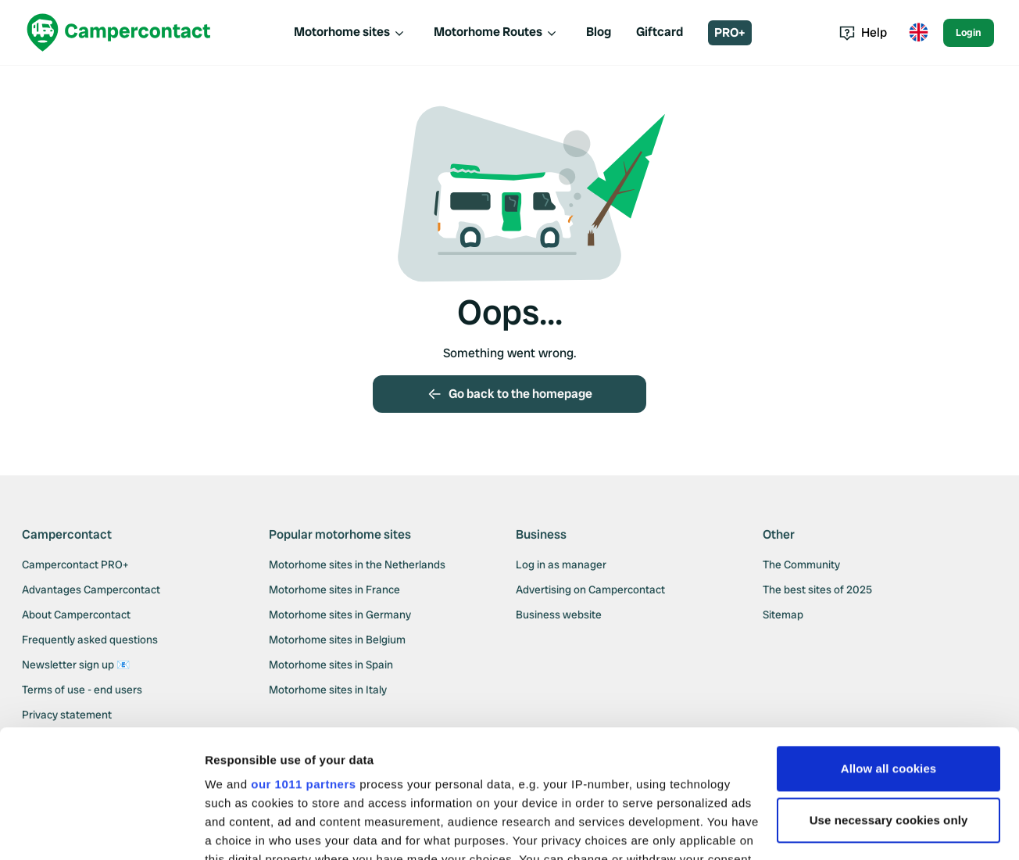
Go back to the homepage (509, 393)
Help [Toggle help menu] (863, 32)
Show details (241, 829)
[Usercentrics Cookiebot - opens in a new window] (101, 829)
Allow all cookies (889, 640)
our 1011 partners (303, 656)
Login (968, 32)
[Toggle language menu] (918, 33)
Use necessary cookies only (889, 692)
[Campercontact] (119, 32)
